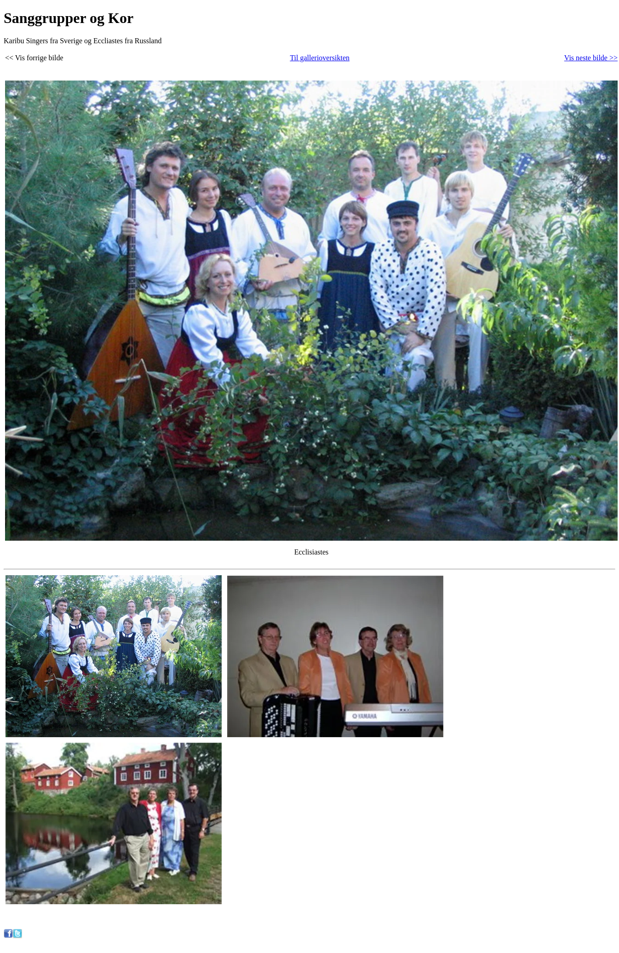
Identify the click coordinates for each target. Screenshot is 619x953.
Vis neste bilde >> (591, 58)
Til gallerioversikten (320, 58)
